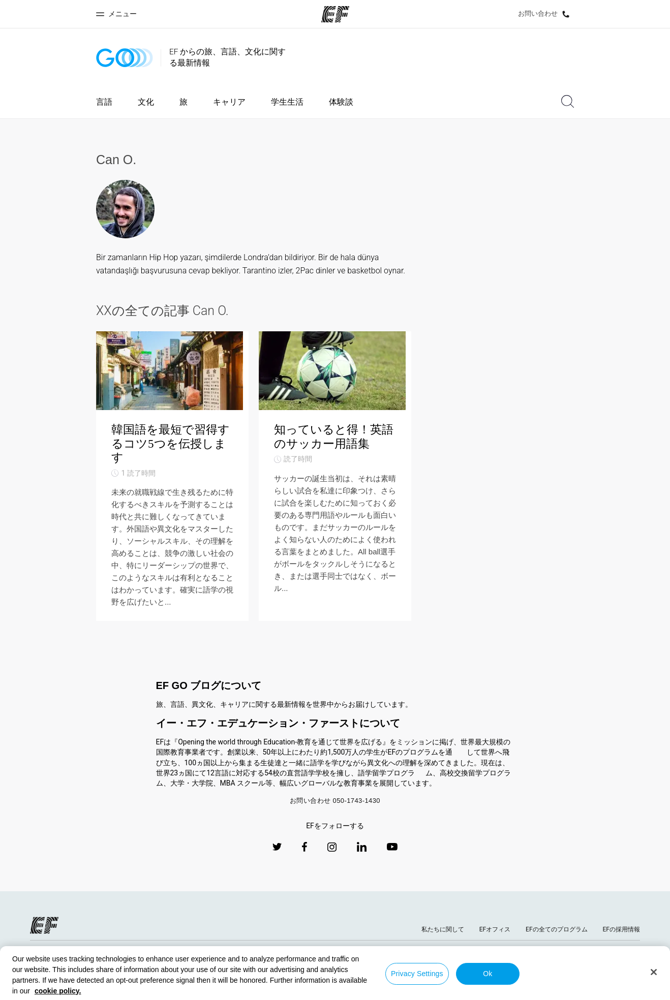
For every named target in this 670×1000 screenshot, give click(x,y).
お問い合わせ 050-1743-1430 (335, 824)
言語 (104, 102)
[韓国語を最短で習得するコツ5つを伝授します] (172, 488)
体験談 (341, 102)
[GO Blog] (124, 58)
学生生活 (287, 102)
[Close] (654, 972)
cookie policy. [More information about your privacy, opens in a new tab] (58, 991)
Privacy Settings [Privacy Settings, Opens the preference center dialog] (417, 974)
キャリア (229, 102)
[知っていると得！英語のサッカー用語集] (335, 488)
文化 (146, 102)
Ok (487, 974)
